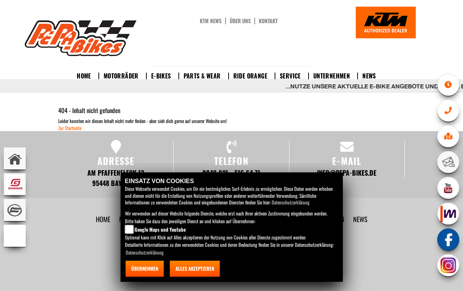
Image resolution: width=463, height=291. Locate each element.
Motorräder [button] (121, 76)
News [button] (369, 76)
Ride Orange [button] (250, 76)
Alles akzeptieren (194, 268)
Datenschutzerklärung (291, 202)
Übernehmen (144, 268)
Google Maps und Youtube (160, 229)
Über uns (240, 21)
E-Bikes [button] (161, 76)
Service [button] (290, 76)
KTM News (211, 21)
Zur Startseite (69, 128)
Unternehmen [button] (331, 76)
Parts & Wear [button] (202, 76)
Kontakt (268, 21)
